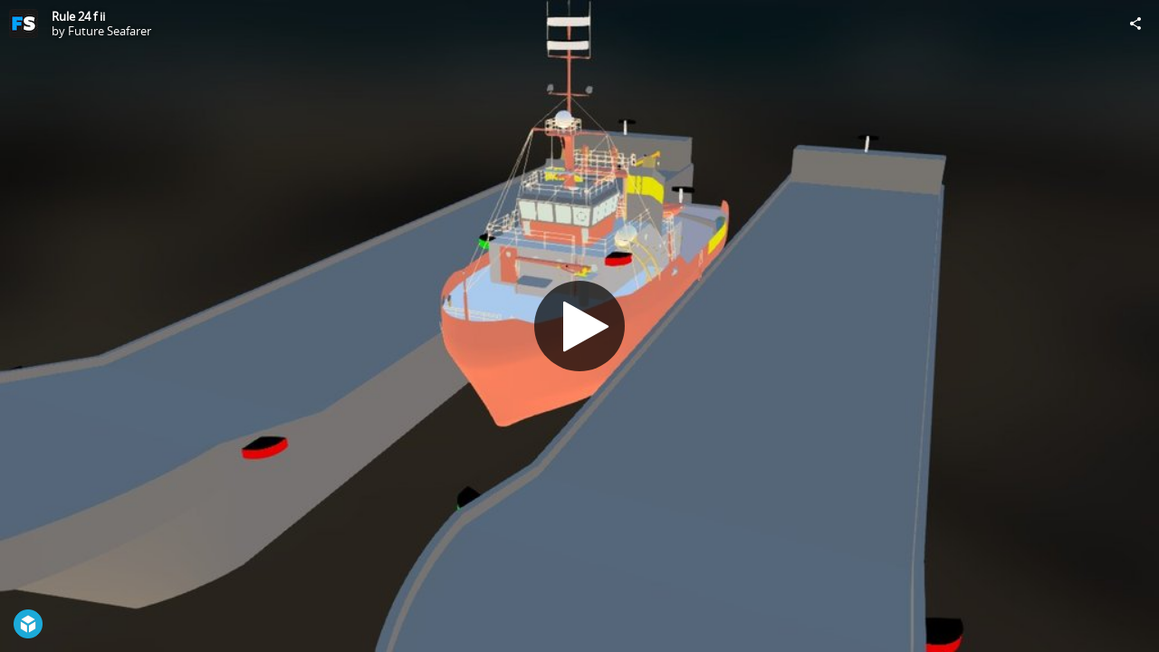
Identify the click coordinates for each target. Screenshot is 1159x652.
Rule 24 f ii (78, 16)
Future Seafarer (109, 31)
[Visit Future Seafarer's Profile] (23, 23)
